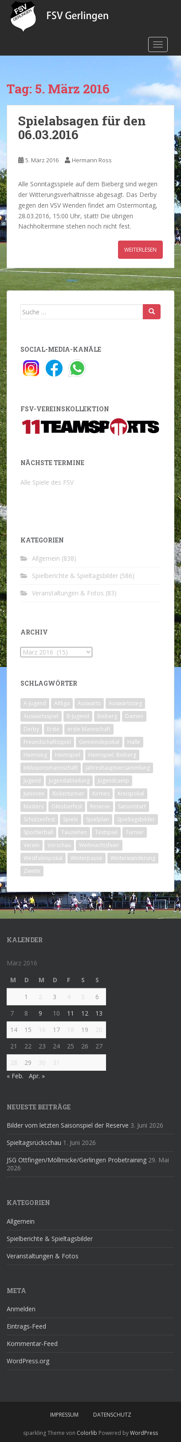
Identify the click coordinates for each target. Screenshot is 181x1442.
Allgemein (46, 558)
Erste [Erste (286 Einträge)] (53, 729)
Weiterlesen (140, 249)
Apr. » (37, 1076)
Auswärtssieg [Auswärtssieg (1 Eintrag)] (125, 703)
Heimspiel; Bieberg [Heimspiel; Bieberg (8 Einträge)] (112, 755)
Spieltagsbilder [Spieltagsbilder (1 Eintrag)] (136, 819)
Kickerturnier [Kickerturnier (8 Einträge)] (68, 793)
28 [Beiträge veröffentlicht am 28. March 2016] (13, 1062)
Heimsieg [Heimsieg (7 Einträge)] (35, 755)
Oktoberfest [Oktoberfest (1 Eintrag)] (66, 806)
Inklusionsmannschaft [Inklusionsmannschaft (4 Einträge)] (51, 767)
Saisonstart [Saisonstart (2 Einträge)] (132, 806)
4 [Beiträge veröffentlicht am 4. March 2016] (69, 996)
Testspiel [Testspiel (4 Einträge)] (106, 832)
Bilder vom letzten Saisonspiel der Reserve (68, 1125)
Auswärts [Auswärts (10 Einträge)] (89, 703)
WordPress (144, 1433)
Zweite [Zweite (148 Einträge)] (32, 871)
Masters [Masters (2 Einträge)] (33, 806)
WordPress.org (28, 1361)
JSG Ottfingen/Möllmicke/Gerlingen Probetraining (76, 1160)
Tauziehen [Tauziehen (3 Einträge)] (74, 832)
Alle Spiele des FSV (47, 482)
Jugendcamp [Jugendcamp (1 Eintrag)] (113, 780)
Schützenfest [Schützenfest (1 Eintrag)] (39, 819)
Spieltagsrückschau (34, 1142)
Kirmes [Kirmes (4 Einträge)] (101, 793)
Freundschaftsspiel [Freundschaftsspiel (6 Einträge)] (47, 742)
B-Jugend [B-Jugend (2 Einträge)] (78, 716)
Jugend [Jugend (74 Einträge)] (32, 780)
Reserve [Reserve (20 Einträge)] (100, 806)
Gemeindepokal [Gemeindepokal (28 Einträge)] (99, 742)
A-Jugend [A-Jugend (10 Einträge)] (35, 703)
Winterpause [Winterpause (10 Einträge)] (86, 858)
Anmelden (21, 1309)
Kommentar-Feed (32, 1343)
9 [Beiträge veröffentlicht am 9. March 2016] (40, 1013)
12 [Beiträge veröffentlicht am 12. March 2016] (84, 1013)
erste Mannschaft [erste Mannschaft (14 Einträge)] (88, 729)
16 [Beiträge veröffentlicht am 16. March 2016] (42, 1029)
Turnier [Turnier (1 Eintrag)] (135, 832)
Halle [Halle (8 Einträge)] (133, 742)
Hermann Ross (92, 160)
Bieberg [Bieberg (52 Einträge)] (107, 716)
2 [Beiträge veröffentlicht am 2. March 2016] (40, 996)
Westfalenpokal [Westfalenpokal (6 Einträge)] (43, 858)
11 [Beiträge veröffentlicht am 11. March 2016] (70, 1013)
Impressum (64, 1414)
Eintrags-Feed (26, 1326)
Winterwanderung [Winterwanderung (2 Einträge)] (132, 858)
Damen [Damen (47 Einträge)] (134, 716)
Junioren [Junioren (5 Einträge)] (34, 793)
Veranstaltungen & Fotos (68, 593)
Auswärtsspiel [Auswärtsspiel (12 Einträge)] (41, 716)
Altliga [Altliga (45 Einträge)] (62, 703)
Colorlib (87, 1433)
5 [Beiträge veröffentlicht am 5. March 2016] (83, 996)
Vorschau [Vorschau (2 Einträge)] (59, 845)
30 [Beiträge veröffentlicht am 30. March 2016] (42, 1062)
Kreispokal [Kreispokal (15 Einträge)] (131, 793)
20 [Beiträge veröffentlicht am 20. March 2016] (98, 1029)
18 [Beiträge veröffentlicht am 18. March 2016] (70, 1029)
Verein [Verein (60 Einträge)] (31, 845)
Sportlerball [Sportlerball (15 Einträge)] (38, 832)
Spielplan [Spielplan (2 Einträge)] (97, 819)
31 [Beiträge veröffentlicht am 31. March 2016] (56, 1062)
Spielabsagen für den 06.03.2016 (82, 127)
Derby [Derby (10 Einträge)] (31, 729)
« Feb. (15, 1076)
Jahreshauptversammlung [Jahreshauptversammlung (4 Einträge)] (118, 767)
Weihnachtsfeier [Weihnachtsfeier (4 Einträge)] (99, 845)
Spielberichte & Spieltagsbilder (75, 575)
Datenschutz (112, 1414)
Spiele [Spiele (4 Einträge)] (70, 819)
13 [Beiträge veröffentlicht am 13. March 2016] (98, 1013)
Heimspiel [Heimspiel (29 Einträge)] (67, 755)
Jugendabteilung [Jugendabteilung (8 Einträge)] (69, 780)
